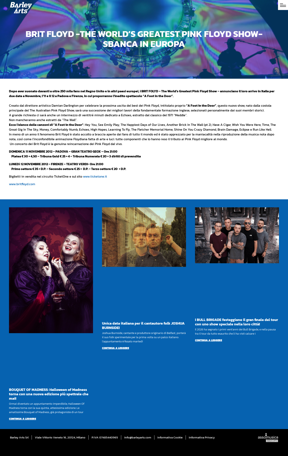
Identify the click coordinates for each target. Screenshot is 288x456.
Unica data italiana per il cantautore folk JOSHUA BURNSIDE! (143, 325)
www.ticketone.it (95, 176)
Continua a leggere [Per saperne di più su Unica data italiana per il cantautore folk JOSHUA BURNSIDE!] (115, 348)
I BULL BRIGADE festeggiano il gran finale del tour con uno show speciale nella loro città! (236, 322)
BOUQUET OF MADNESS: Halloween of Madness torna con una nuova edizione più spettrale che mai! (48, 394)
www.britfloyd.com (22, 184)
